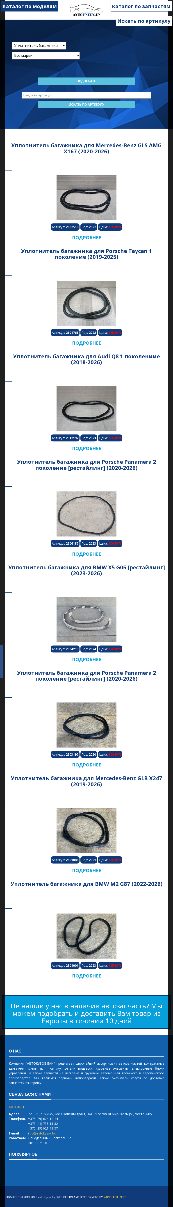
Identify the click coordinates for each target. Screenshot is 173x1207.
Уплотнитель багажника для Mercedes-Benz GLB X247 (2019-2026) (86, 781)
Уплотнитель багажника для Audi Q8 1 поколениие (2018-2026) (86, 359)
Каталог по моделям (29, 6)
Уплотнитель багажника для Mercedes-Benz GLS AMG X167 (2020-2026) (86, 148)
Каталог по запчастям (141, 6)
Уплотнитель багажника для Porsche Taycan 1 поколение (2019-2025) (86, 253)
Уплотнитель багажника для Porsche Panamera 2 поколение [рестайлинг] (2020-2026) (86, 464)
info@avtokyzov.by (42, 1133)
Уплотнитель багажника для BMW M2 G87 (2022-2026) (87, 883)
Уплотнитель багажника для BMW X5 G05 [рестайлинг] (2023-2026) (86, 570)
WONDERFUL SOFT (115, 1197)
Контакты (16, 1107)
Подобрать (86, 81)
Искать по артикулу (144, 20)
